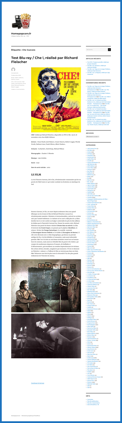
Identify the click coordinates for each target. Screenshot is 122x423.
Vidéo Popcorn (91, 378)
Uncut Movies (91, 375)
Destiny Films (91, 208)
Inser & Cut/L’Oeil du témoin (94, 270)
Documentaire (91, 211)
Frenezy (89, 253)
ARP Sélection (91, 164)
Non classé (90, 304)
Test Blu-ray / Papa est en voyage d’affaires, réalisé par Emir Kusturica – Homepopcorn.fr (98, 88)
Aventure (89, 169)
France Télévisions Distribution (95, 251)
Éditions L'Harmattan (93, 222)
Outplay (89, 307)
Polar (88, 314)
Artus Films (90, 167)
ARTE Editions (91, 166)
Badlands (89, 173)
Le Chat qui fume (91, 279)
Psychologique (91, 324)
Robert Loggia (15, 87)
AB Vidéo (89, 150)
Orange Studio (91, 305)
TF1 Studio (90, 363)
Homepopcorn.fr (21, 33)
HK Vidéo (89, 262)
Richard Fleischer (19, 85)
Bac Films (89, 171)
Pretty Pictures (91, 321)
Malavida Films (91, 291)
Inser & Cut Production (93, 269)
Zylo (88, 387)
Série (88, 342)
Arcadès (89, 161)
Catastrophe (90, 188)
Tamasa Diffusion (92, 359)
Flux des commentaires (93, 403)
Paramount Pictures (92, 309)
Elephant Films (91, 225)
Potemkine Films (91, 319)
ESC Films (90, 234)
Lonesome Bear (91, 288)
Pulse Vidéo (90, 326)
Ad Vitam (89, 154)
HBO (88, 258)
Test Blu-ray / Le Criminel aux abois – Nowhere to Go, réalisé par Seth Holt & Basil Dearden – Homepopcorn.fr (98, 102)
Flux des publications (92, 401)
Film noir (89, 248)
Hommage (90, 263)
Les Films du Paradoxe (93, 283)
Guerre (17, 79)
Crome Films (90, 206)
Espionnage (90, 235)
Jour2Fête (89, 272)
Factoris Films (91, 242)
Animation (90, 155)
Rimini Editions (91, 333)
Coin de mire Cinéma (92, 195)
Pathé (88, 310)
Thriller (89, 372)
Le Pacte (89, 281)
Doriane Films (91, 215)
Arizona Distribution (92, 162)
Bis (88, 178)
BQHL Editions (19, 77)
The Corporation (91, 366)
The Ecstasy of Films (92, 368)
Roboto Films (90, 335)
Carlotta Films (91, 187)
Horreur (89, 265)
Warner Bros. (90, 380)
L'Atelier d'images (92, 274)
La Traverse (90, 276)
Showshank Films (92, 345)
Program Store (91, 323)
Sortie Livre (90, 351)
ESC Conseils (90, 230)
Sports (89, 356)
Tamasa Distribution (92, 361)
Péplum (89, 312)
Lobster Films (91, 286)
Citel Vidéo (90, 194)
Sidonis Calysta (91, 347)
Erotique (89, 229)
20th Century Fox (91, 148)
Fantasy (89, 246)
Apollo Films (90, 159)
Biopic (13, 77)
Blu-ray (89, 181)
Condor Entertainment (93, 202)
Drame (13, 79)
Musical (89, 302)
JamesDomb (14, 73)
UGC (88, 373)
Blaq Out (89, 180)
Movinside (90, 298)
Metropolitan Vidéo (92, 297)
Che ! (12, 81)
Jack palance (18, 83)
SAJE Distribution (92, 338)
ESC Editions (90, 232)
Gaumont (89, 255)
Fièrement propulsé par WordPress (31, 415)
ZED (88, 385)
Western (89, 382)
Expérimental (90, 239)
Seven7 (89, 344)
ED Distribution (91, 220)
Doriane (89, 213)
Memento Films (91, 295)
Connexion (90, 399)
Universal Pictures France (94, 377)
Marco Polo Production (93, 293)
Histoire (89, 260)
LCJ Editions (90, 277)
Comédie (89, 197)
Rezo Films (90, 331)
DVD (88, 218)
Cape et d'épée (91, 185)
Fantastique (90, 244)
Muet (88, 300)
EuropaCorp (90, 237)
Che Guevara (17, 81)
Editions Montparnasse (93, 223)
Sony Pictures (91, 349)
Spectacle (89, 352)
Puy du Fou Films (91, 328)
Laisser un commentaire (17, 89)
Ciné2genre (90, 190)
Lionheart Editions (92, 284)
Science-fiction (91, 340)
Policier (89, 316)
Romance (89, 337)
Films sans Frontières (93, 249)
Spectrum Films (91, 354)
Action (89, 152)
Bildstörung (90, 174)
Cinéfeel (89, 192)
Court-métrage (91, 204)
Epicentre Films (91, 227)
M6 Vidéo (89, 290)
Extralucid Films (91, 241)
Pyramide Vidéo (91, 330)
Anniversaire (90, 157)
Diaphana (89, 209)
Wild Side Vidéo (91, 384)
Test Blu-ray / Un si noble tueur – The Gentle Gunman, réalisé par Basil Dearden (98, 105)
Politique (89, 317)
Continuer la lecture (37, 383)
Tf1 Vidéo (89, 365)
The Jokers (90, 370)
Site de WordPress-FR (93, 404)
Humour (89, 267)
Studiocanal (90, 358)
